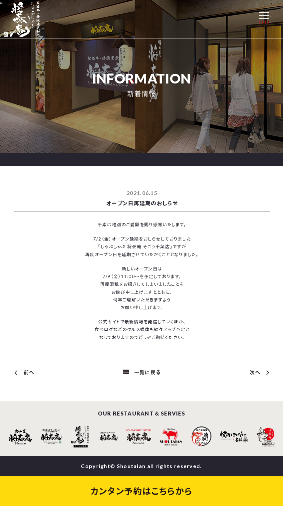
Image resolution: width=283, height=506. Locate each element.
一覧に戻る (147, 372)
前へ (29, 372)
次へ (255, 372)
